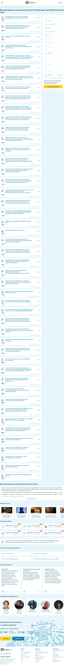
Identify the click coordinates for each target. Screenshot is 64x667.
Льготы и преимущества (25, 656)
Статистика (37, 660)
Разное (22, 658)
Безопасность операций (40, 656)
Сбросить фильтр (48, 75)
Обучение (5, 638)
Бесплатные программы (25, 652)
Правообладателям (39, 658)
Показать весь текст (32, 498)
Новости (22, 650)
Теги (21, 661)
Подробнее (18, 638)
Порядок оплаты (38, 653)
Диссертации (55, 653)
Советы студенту (24, 653)
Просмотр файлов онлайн (58, 656)
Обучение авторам (56, 660)
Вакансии (37, 661)
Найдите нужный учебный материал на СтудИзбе (41, 542)
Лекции (54, 652)
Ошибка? (59, 75)
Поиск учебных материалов (58, 650)
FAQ (21, 660)
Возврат (36, 655)
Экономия (23, 655)
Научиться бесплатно (53, 86)
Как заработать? (56, 661)
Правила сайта (38, 650)
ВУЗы (54, 658)
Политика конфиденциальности (41, 652)
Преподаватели (56, 655)
